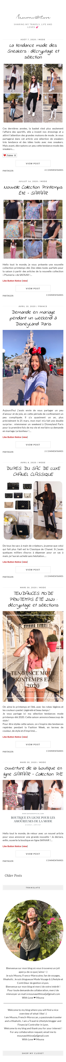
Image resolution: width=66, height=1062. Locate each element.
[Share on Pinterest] (19, 170)
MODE (42, 39)
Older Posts (13, 875)
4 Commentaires (54, 170)
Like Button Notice (12, 281)
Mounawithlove (33, 17)
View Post (33, 163)
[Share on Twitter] (17, 170)
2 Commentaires (54, 451)
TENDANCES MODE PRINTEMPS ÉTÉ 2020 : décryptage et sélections (33, 599)
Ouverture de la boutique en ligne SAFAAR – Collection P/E (33, 771)
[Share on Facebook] (15, 170)
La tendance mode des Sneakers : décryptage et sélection (33, 51)
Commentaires (54, 295)
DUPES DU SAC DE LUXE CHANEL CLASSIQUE (33, 471)
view (25, 281)
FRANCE (42, 306)
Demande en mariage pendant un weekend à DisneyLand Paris (33, 318)
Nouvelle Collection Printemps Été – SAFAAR (33, 190)
